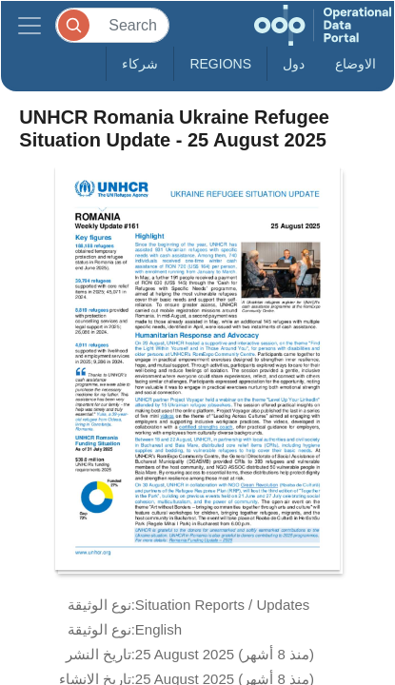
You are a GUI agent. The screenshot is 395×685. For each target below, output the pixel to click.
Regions (220, 63)
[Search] (112, 25)
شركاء (140, 63)
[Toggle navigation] (29, 25)
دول (294, 63)
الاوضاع (355, 63)
